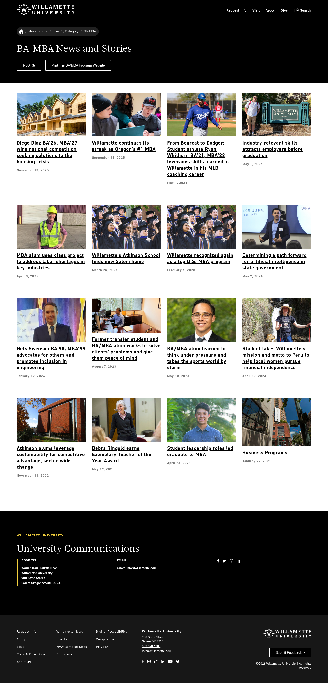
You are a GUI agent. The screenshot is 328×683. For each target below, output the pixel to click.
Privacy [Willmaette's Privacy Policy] (102, 647)
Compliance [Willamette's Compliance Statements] (105, 639)
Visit (256, 10)
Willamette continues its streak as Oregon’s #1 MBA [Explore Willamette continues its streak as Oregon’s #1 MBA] (124, 145)
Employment (66, 654)
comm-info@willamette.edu (136, 568)
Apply (270, 10)
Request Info (237, 10)
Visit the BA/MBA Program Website (78, 65)
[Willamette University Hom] (21, 31)
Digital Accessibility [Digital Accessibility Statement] (111, 631)
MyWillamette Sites (71, 647)
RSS (29, 65)
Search (303, 10)
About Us (24, 662)
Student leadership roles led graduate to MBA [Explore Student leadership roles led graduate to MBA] (200, 451)
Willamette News (69, 631)
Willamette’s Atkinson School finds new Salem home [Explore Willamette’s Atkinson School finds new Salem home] (126, 258)
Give (284, 10)
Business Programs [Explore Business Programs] (264, 452)
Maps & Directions (31, 654)
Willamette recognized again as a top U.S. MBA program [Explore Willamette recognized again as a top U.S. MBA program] (200, 258)
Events (61, 639)
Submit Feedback (288, 652)
